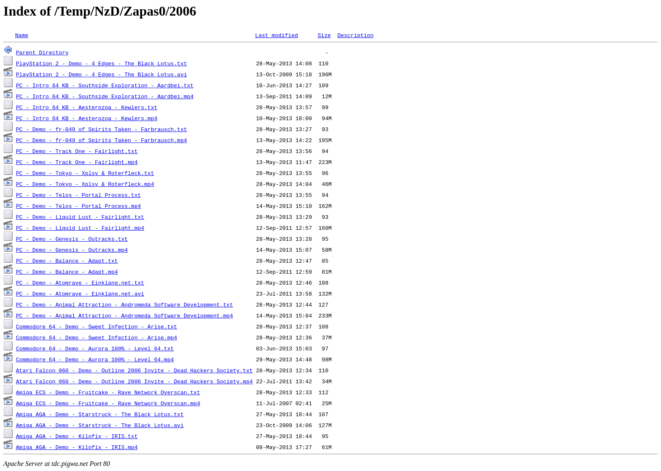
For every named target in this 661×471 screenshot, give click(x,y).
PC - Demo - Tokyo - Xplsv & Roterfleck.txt (85, 173)
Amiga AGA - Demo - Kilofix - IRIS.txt (77, 436)
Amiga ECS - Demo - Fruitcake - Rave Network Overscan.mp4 (108, 403)
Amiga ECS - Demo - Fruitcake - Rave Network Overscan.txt (108, 392)
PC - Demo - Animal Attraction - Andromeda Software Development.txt (124, 304)
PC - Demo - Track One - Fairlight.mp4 (77, 162)
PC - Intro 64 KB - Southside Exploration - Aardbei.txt (104, 85)
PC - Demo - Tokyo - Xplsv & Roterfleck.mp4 (85, 184)
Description (355, 35)
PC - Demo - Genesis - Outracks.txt (72, 238)
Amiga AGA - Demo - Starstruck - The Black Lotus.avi (100, 425)
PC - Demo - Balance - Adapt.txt (67, 260)
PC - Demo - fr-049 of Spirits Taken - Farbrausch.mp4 (101, 140)
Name (21, 35)
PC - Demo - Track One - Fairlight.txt (77, 151)
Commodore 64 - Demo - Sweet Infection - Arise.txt (96, 326)
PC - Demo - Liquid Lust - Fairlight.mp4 (80, 227)
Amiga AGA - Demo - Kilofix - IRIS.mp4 (77, 447)
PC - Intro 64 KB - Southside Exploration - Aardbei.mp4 (104, 96)
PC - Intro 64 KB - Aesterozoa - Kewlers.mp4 (86, 118)
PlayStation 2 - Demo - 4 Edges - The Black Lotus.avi (101, 74)
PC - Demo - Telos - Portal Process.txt (78, 195)
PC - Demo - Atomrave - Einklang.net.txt (80, 282)
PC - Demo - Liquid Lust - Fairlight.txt (80, 217)
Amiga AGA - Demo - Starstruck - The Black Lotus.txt (100, 414)
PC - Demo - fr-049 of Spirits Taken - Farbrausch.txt (101, 129)
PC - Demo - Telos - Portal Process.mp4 (78, 206)
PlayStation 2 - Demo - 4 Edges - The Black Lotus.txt (101, 63)
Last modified (276, 35)
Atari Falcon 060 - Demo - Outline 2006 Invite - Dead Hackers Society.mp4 (134, 381)
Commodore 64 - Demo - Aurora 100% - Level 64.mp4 (95, 359)
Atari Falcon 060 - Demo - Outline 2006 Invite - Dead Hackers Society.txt (134, 370)
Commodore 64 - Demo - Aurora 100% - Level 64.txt (95, 348)
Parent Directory (42, 52)
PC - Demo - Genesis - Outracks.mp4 (72, 249)
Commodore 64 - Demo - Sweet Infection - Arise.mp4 (96, 337)
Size (323, 35)
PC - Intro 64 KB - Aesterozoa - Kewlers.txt (86, 107)
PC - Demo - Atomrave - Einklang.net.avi (80, 293)
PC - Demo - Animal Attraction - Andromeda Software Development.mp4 (124, 315)
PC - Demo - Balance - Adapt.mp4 (67, 271)
